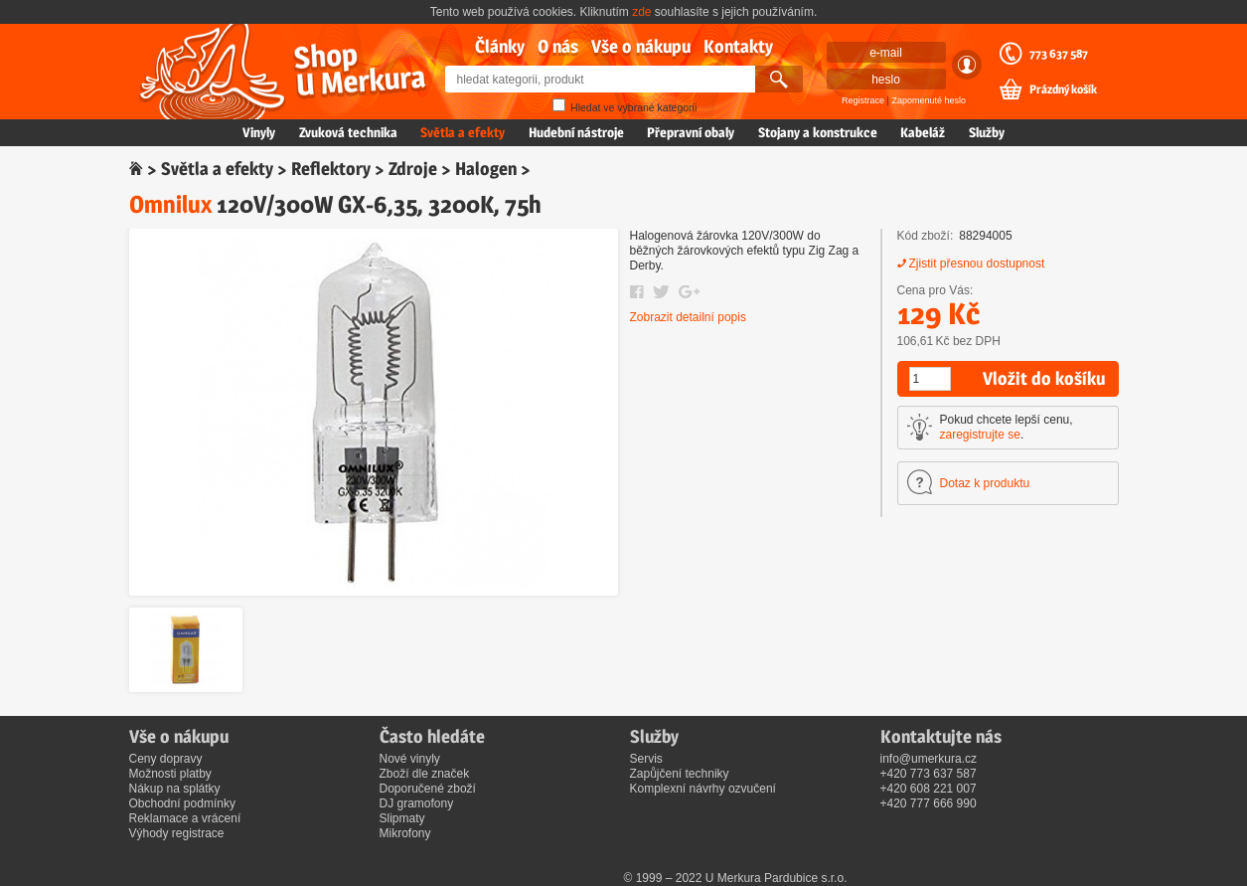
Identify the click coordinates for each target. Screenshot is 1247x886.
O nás (558, 46)
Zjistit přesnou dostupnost (977, 263)
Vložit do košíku (1044, 378)
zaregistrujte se (980, 435)
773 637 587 (1058, 54)
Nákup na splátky (175, 789)
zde (641, 12)
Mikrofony (405, 833)
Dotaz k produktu (985, 483)
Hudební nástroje (576, 132)
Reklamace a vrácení (185, 818)
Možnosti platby (170, 774)
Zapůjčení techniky (679, 774)
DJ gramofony (417, 803)
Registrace (863, 100)
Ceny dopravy (166, 759)
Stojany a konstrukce (817, 132)
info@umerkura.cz (929, 759)
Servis (646, 759)
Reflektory (331, 168)
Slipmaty (402, 818)
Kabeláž (922, 132)
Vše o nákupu (641, 46)
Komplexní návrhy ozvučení (703, 789)
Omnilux (170, 204)
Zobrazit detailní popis (688, 317)
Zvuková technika (348, 132)
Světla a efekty (462, 132)
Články (500, 46)
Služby (987, 132)
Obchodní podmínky (182, 803)
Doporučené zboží (428, 789)
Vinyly (258, 132)
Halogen (486, 168)
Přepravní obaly (690, 132)
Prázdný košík (1063, 89)
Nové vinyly (410, 759)
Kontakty (738, 46)
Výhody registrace (177, 833)
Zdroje (413, 168)
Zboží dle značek (425, 774)
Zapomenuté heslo (928, 100)
